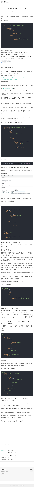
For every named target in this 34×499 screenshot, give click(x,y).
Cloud (2, 462)
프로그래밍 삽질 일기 (4, 483)
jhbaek (5, 1)
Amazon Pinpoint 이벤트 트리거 (17, 8)
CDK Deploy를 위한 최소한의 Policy (7, 467)
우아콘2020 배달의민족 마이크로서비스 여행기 (7, 464)
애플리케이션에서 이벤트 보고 (8, 104)
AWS (5, 462)
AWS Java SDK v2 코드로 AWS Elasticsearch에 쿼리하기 (7, 471)
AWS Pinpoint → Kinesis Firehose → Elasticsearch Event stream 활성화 (7, 469)
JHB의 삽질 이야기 (5, 481)
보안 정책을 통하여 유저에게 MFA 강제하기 (7, 466)
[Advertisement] (17, 22)
